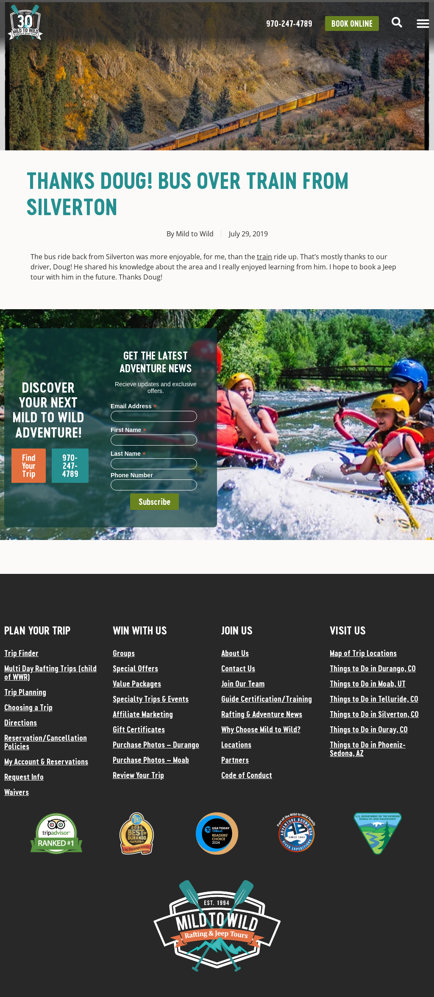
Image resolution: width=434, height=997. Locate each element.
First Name (128, 429)
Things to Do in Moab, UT (368, 683)
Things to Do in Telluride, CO (374, 698)
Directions (20, 722)
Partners (235, 759)
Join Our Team (242, 683)
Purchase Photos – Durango (156, 744)
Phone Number (132, 475)
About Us (235, 653)
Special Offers (135, 668)
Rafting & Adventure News (261, 714)
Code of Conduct (246, 775)
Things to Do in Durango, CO (373, 668)
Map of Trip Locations (363, 653)
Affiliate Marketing (143, 714)
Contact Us (238, 668)
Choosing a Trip (28, 707)
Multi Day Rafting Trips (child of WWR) (50, 672)
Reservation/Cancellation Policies (45, 742)
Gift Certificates (139, 729)
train (264, 256)
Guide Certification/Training (266, 698)
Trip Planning (25, 692)
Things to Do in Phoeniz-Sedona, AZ (368, 749)
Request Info (24, 776)
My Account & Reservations (46, 761)
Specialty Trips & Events (151, 698)
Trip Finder (21, 653)
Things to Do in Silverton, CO (374, 714)
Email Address (134, 406)
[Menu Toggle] (423, 23)
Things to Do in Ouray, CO (369, 729)
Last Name (128, 453)
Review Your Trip (138, 775)
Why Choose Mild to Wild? (260, 729)
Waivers (16, 792)
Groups (124, 653)
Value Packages (137, 683)
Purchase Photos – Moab (151, 759)
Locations (236, 744)
